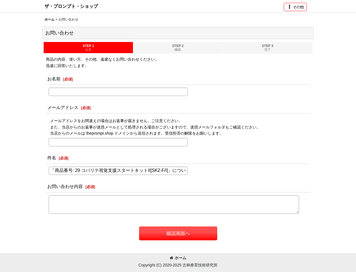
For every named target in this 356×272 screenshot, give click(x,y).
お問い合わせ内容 (65, 186)
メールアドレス (62, 107)
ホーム (178, 258)
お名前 (54, 78)
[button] (295, 7)
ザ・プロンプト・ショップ (71, 6)
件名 (51, 157)
